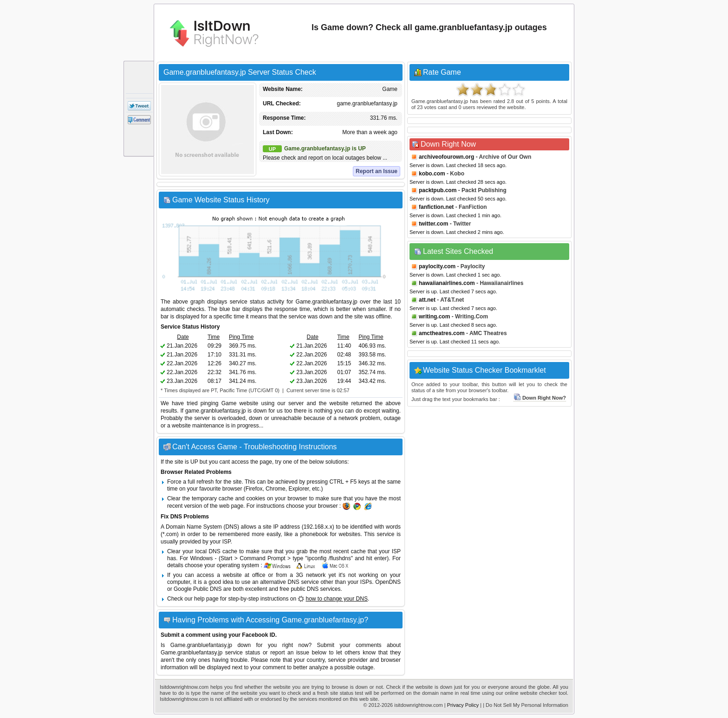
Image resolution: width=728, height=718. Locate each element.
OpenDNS (388, 582)
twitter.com (433, 223)
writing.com (434, 316)
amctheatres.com (442, 333)
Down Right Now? (540, 398)
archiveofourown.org (446, 157)
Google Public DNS (197, 589)
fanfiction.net (436, 207)
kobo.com (432, 173)
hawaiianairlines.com (447, 283)
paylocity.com (437, 266)
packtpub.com (437, 190)
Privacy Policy (463, 705)
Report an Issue (376, 171)
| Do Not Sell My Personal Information (525, 705)
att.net (427, 300)
